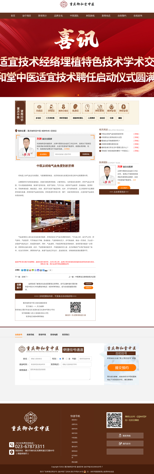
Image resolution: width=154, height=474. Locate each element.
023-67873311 (54, 287)
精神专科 (46, 131)
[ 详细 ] (136, 134)
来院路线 (90, 15)
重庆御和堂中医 (34, 131)
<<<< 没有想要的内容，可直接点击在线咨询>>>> (55, 296)
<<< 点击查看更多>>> (119, 192)
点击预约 (124, 188)
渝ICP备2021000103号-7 (93, 467)
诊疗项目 (26, 15)
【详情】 (67, 149)
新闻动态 (106, 15)
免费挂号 (88, 287)
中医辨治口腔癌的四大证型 (85, 277)
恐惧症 (54, 131)
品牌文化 (58, 15)
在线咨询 (138, 15)
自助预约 (122, 15)
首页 (13, 15)
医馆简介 (42, 15)
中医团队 (74, 15)
